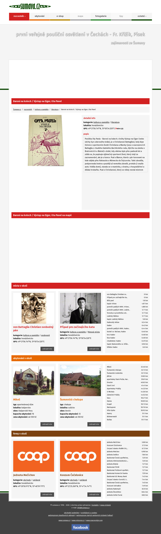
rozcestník (28, 109)
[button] (141, 17)
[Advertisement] (80, 80)
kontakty (95, 505)
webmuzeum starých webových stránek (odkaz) (94, 515)
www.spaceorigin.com (94, 520)
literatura (54, 109)
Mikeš (16, 399)
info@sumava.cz (83, 508)
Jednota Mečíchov (24, 475)
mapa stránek (105, 505)
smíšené (36, 480)
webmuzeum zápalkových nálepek (61, 515)
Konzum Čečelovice (71, 475)
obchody (27, 480)
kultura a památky (42, 109)
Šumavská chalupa (71, 399)
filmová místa (94, 332)
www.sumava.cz (64, 520)
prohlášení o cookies (89, 513)
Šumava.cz (17, 109)
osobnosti (45, 335)
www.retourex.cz (78, 520)
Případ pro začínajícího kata (77, 327)
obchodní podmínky (71, 513)
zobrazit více (47, 349)
